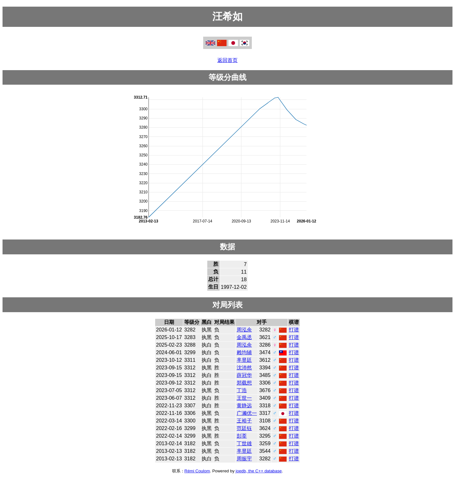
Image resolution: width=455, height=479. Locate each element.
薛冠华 (244, 375)
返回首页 (227, 60)
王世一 (244, 398)
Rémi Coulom (197, 471)
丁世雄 (244, 443)
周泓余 (244, 329)
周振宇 (244, 458)
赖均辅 (244, 352)
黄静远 (244, 405)
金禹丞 (244, 337)
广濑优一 (247, 413)
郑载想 (244, 382)
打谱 (294, 329)
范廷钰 (244, 428)
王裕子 (244, 420)
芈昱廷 (244, 360)
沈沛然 (244, 367)
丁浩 (242, 390)
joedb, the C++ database (259, 471)
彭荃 (242, 436)
